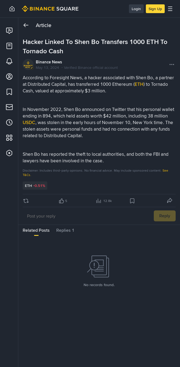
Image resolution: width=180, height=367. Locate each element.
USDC (29, 122)
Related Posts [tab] (36, 230)
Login (136, 8)
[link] (9, 30)
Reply (164, 216)
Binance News (49, 62)
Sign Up (155, 8)
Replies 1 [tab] (65, 230)
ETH (139, 84)
